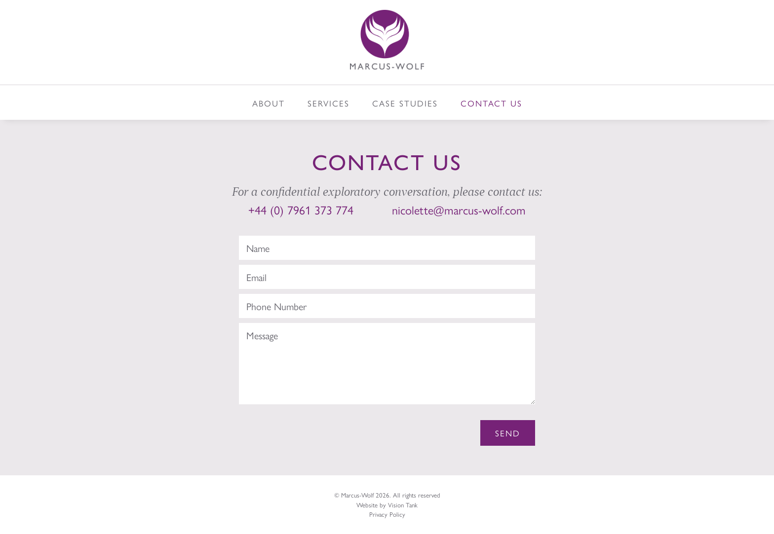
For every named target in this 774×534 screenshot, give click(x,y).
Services (328, 103)
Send (507, 433)
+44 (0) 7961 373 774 (300, 209)
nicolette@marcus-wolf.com (459, 209)
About (268, 103)
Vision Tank (403, 504)
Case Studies (405, 103)
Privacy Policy (387, 514)
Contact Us (491, 103)
